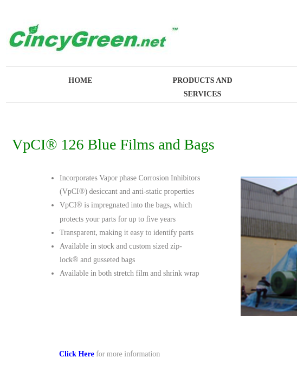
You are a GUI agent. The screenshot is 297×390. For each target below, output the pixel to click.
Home (80, 80)
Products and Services (202, 87)
